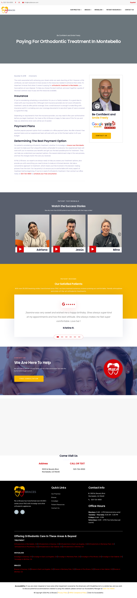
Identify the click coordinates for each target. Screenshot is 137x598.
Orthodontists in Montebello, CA (25, 544)
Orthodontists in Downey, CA (48, 544)
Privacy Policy (63, 593)
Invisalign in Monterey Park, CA (69, 557)
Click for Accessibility (95, 593)
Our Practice (75, 10)
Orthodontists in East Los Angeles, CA (73, 544)
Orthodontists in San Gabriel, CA (50, 547)
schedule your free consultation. (45, 174)
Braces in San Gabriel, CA (103, 569)
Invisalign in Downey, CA (23, 557)
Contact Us (129, 10)
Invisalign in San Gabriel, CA (112, 557)
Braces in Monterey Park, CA (64, 569)
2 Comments (33, 76)
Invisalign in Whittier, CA (23, 559)
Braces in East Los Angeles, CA (42, 569)
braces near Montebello (75, 145)
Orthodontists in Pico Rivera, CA (26, 547)
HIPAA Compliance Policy (78, 593)
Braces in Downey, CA (22, 569)
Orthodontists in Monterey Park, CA (101, 544)
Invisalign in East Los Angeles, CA (45, 557)
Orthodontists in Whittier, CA (73, 547)
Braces (87, 10)
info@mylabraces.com (30, 2)
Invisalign (98, 10)
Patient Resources (113, 10)
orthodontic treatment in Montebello (65, 85)
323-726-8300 (7, 2)
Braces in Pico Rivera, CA (84, 569)
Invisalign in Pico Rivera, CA (91, 557)
